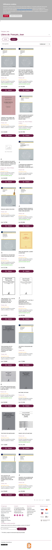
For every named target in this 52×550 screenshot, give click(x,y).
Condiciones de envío (31, 511)
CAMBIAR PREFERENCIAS (15, 15)
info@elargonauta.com (18, 512)
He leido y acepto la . (13, 532)
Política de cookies (31, 509)
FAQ (28, 515)
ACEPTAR (6, 15)
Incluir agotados (5, 43)
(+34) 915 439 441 (17, 511)
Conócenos (29, 508)
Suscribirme (21, 529)
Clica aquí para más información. (24, 9)
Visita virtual (29, 514)
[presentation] (11, 536)
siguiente (48, 499)
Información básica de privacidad (18, 532)
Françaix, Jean (4, 77)
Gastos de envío (30, 512)
